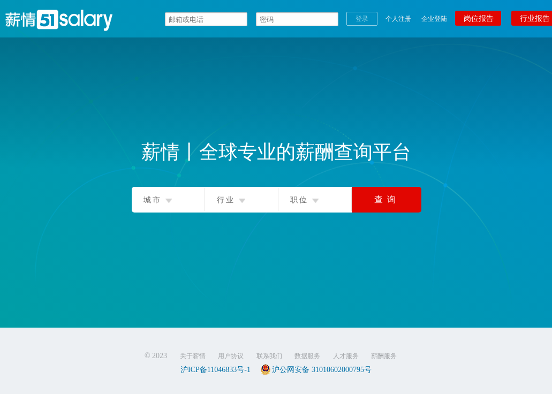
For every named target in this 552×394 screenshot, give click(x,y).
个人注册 (398, 18)
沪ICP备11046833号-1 (215, 370)
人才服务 (346, 356)
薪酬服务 (384, 356)
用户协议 (231, 356)
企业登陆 (434, 18)
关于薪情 (193, 356)
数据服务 (307, 356)
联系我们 (269, 356)
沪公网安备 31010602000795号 (316, 369)
